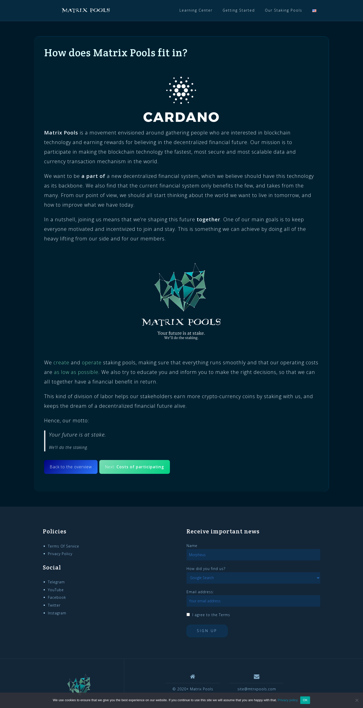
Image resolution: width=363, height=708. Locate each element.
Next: (134, 467)
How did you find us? (206, 568)
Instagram (57, 613)
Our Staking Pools (283, 10)
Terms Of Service (63, 546)
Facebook (57, 597)
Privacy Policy (60, 553)
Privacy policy (288, 700)
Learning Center (196, 10)
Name (192, 545)
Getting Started (239, 10)
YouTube (56, 589)
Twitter (54, 605)
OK (305, 700)
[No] (356, 700)
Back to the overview (71, 467)
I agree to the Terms (211, 614)
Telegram (56, 582)
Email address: (200, 591)
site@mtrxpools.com (256, 689)
